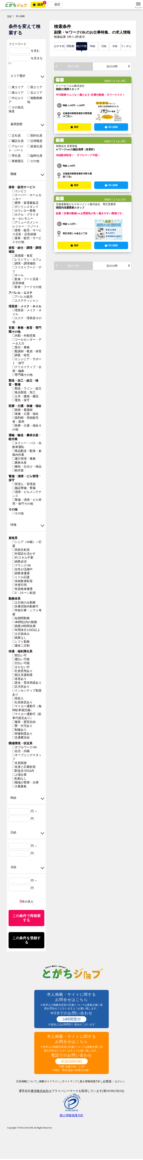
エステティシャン (25, 300)
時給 (92, 46)
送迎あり (19, 678)
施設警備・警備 (24, 488)
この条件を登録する (26, 941)
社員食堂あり (22, 702)
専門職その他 (22, 374)
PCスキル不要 (22, 557)
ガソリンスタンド (25, 206)
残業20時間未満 (24, 626)
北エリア (36, 92)
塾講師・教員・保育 (27, 351)
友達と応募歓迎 (24, 766)
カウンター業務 (24, 210)
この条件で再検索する (26, 918)
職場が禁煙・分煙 (25, 782)
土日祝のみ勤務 (24, 602)
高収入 (18, 698)
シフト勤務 (21, 641)
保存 (41, 4)
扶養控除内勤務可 (25, 606)
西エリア (36, 87)
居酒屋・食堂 (22, 255)
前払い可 (19, 655)
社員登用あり (22, 671)
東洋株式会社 (40, 1092)
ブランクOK (21, 565)
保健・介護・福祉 (25, 413)
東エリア (18, 87)
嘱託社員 (18, 140)
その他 (34, 161)
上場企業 (19, 774)
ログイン (120, 1082)
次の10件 (112, 66)
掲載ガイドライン (49, 1082)
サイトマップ (70, 1082)
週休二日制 (21, 645)
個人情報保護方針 (90, 1082)
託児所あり (21, 686)
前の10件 (73, 66)
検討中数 (81, 46)
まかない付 (21, 667)
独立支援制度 (22, 674)
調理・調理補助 (24, 263)
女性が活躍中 (22, 569)
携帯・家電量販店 (25, 202)
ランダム (126, 46)
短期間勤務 (21, 618)
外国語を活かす (24, 553)
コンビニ (19, 191)
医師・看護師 (22, 409)
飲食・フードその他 (27, 287)
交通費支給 (21, 737)
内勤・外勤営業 (24, 335)
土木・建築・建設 (25, 396)
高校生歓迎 (21, 549)
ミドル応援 (21, 577)
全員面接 (19, 762)
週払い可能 (21, 659)
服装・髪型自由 (24, 721)
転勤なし (19, 778)
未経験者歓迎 (22, 581)
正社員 (16, 135)
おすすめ (59, 46)
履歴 (57, 4)
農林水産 (19, 462)
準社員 (16, 155)
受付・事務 (21, 347)
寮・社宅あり (22, 725)
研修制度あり (22, 733)
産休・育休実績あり (27, 682)
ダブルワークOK (24, 747)
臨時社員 (36, 155)
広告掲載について (26, 1082)
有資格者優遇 (22, 588)
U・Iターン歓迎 (24, 592)
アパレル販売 (22, 296)
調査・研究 (21, 355)
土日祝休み (21, 633)
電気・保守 (21, 400)
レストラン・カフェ (27, 259)
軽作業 (18, 470)
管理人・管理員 (24, 484)
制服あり (19, 729)
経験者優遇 (21, 573)
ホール (18, 275)
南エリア (18, 92)
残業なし (19, 637)
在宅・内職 (21, 751)
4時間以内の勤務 (24, 622)
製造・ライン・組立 (27, 388)
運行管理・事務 (24, 458)
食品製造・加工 (24, 392)
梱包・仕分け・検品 (27, 466)
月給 (114, 46)
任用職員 (36, 140)
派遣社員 (36, 146)
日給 (104, 46)
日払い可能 (21, 663)
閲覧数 (70, 46)
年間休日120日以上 (26, 629)
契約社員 (36, 135)
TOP (9, 16)
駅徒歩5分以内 (23, 770)
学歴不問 (19, 585)
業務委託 (18, 161)
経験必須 (19, 561)
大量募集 (19, 786)
